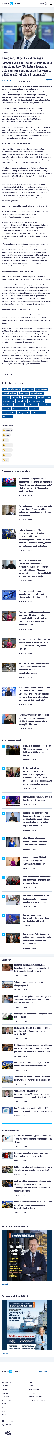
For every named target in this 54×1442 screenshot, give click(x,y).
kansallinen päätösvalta (11, 389)
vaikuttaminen (28, 389)
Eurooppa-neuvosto (20, 409)
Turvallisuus (33, 409)
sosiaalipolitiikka (44, 397)
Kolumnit (5, 1411)
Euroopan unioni (30, 397)
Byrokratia (6, 409)
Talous (12, 81)
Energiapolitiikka (9, 413)
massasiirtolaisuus (9, 393)
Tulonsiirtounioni (37, 393)
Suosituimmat (33, 1389)
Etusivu (31, 1386)
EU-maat (6, 397)
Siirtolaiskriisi (16, 397)
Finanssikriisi (21, 401)
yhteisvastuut (23, 393)
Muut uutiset (7, 1400)
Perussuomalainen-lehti (37, 1400)
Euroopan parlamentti (36, 401)
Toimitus (31, 1393)
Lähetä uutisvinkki (35, 1396)
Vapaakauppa (7, 405)
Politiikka (5, 81)
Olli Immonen (7, 417)
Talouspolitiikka (23, 413)
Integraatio (19, 405)
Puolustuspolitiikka (38, 413)
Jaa (49, 81)
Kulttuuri (5, 1404)
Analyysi (5, 1393)
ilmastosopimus (8, 401)
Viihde (4, 1415)
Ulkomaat (6, 1396)
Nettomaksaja (45, 405)
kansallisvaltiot (41, 389)
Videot (4, 1407)
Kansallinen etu (31, 405)
